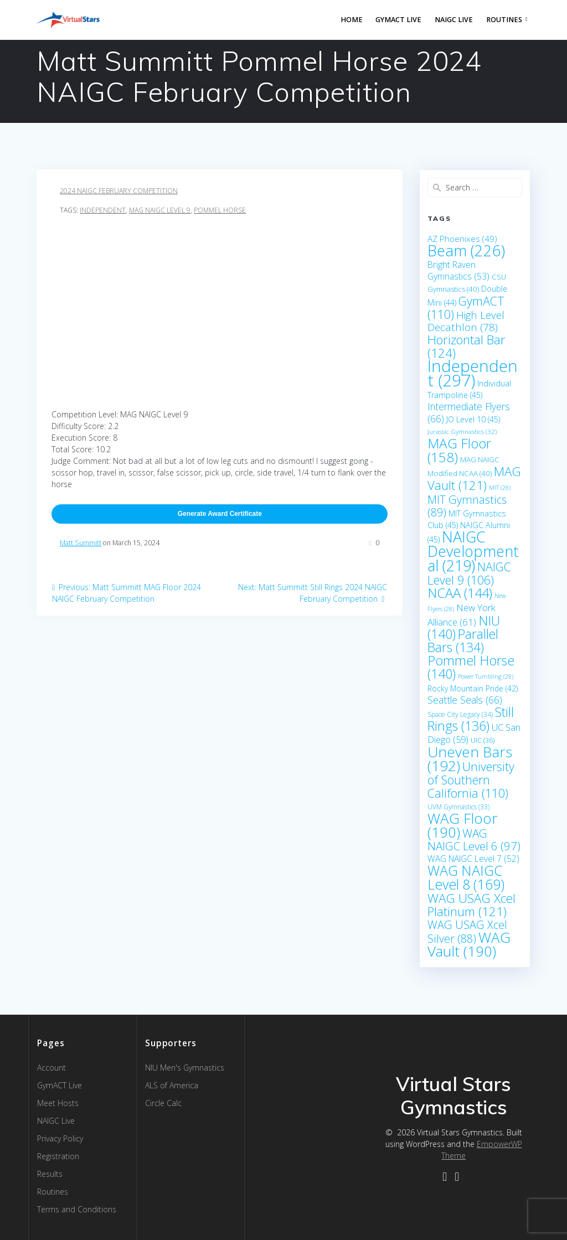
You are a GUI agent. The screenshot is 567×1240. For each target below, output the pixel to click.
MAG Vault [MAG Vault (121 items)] (474, 478)
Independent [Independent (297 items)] (472, 373)
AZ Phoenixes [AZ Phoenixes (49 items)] (462, 238)
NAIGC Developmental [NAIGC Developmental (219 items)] (473, 551)
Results (50, 1174)
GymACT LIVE (398, 19)
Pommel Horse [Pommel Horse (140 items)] (470, 667)
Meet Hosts (58, 1103)
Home (352, 19)
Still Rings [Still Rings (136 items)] (470, 719)
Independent (103, 210)
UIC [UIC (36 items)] (482, 740)
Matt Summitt (80, 542)
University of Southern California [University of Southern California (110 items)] (470, 779)
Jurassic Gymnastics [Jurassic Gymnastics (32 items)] (462, 431)
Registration (58, 1156)
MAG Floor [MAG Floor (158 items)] (459, 450)
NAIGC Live (454, 19)
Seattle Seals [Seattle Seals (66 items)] (464, 699)
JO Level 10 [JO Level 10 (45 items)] (473, 419)
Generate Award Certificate (220, 514)
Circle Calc (163, 1103)
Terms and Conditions (76, 1209)
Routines (504, 19)
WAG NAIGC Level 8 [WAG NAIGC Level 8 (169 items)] (465, 877)
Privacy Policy (60, 1138)
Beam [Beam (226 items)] (466, 250)
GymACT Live (59, 1085)
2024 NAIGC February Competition (119, 190)
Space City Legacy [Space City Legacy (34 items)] (460, 714)
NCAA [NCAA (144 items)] (459, 593)
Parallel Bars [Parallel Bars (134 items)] (462, 640)
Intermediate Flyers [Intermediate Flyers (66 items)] (468, 412)
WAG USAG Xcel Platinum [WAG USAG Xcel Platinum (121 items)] (471, 905)
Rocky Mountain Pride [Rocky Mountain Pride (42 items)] (472, 688)
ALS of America (171, 1085)
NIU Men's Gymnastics (184, 1067)
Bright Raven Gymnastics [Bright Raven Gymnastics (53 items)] (458, 270)
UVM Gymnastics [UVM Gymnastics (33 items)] (458, 807)
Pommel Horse (220, 210)
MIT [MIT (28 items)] (500, 488)
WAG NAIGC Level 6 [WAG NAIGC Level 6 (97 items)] (473, 839)
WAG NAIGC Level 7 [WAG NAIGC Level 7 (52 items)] (473, 858)
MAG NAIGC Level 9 (159, 210)
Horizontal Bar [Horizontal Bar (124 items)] (466, 346)
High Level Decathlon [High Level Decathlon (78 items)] (465, 321)
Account (51, 1067)
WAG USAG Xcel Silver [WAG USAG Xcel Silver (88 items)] (467, 931)
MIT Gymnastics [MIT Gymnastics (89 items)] (467, 506)
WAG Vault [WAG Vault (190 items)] (469, 944)
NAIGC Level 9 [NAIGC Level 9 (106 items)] (469, 573)
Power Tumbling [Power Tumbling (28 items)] (485, 676)
